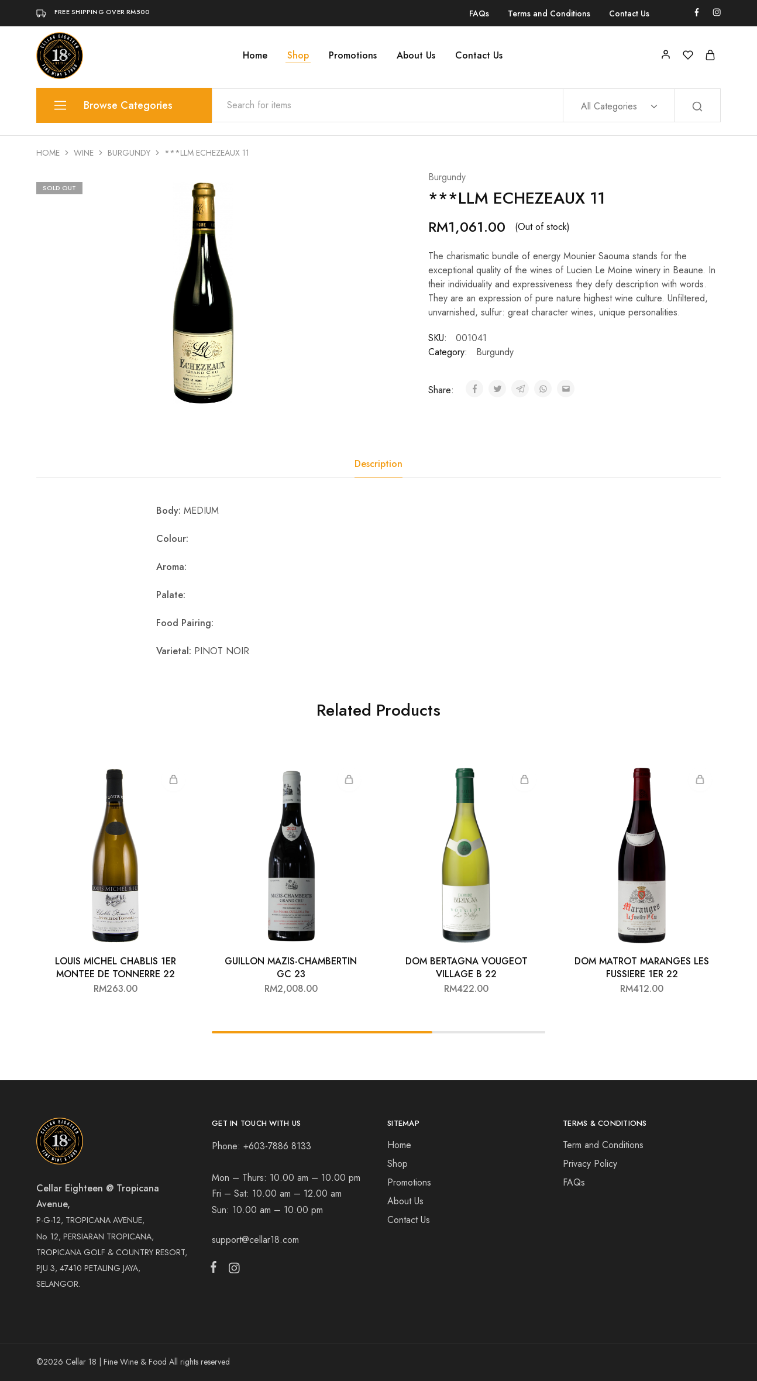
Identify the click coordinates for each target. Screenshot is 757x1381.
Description (378, 463)
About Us (416, 55)
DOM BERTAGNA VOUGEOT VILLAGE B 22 (466, 967)
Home (255, 55)
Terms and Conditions (549, 13)
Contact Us (629, 13)
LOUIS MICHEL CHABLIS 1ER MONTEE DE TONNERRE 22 (115, 967)
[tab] (378, 464)
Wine (84, 153)
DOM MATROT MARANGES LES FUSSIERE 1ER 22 (641, 967)
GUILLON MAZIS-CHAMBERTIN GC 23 (291, 967)
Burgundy (129, 153)
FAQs (479, 13)
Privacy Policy (590, 1163)
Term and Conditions (603, 1145)
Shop (298, 55)
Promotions (353, 55)
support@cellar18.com (255, 1239)
